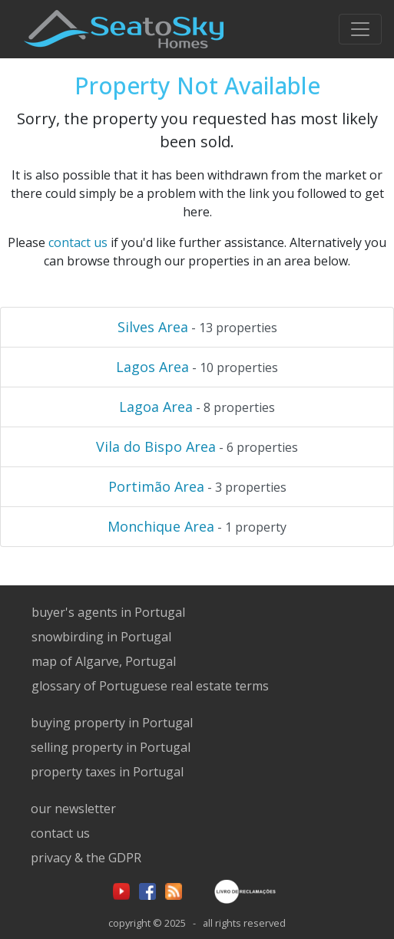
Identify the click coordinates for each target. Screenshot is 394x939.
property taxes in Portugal (107, 771)
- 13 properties (197, 327)
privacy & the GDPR (86, 857)
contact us (78, 242)
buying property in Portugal (112, 722)
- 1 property (197, 526)
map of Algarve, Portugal (103, 661)
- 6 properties (197, 446)
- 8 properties (197, 406)
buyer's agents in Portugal (108, 612)
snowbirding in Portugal (101, 636)
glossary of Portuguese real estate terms (150, 685)
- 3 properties (197, 486)
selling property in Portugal (110, 747)
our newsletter (73, 808)
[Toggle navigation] (360, 29)
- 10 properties (197, 366)
